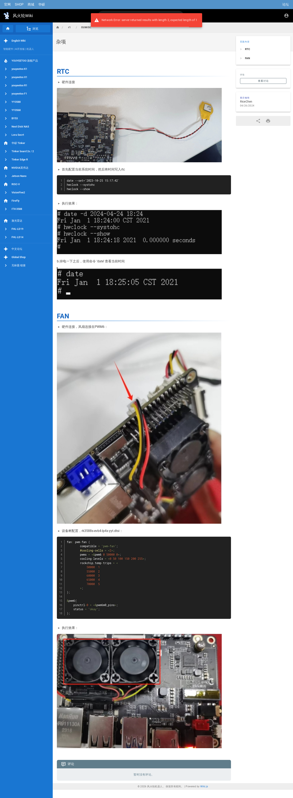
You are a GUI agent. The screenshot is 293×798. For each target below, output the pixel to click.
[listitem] (263, 49)
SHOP (19, 4)
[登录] (286, 16)
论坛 (285, 4)
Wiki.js (204, 786)
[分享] (258, 121)
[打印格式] (268, 121)
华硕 (41, 4)
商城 (31, 4)
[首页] (7, 28)
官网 (7, 4)
